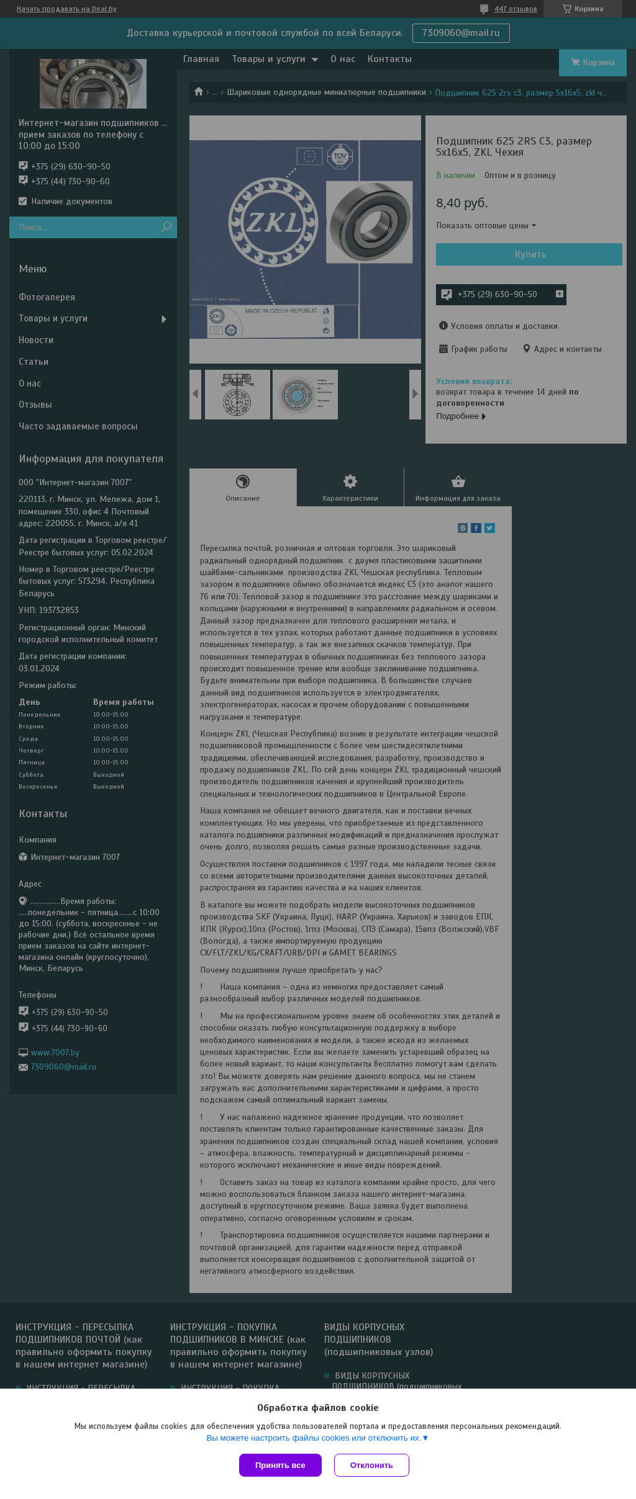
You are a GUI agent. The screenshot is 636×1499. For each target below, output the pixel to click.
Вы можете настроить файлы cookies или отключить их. (313, 1438)
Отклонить (371, 1465)
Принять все (280, 1465)
